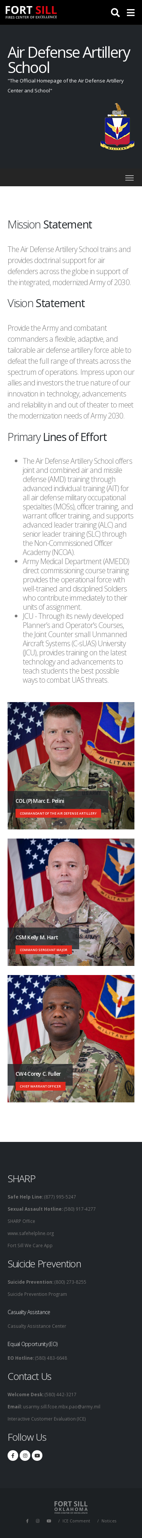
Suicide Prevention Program (37, 1294)
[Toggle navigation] (129, 177)
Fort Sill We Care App (30, 1245)
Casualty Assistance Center (37, 1326)
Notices (108, 1521)
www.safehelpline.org (31, 1233)
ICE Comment (76, 1521)
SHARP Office (21, 1221)
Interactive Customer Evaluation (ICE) (47, 1419)
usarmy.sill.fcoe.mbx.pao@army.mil (61, 1406)
